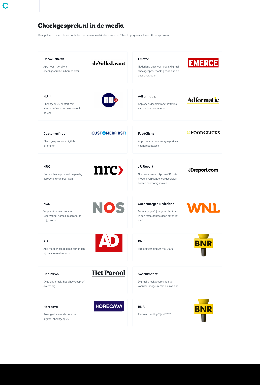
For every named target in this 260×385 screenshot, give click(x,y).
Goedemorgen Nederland (156, 204)
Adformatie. (147, 96)
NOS (46, 204)
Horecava (50, 307)
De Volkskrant (54, 59)
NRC (46, 166)
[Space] (21, 6)
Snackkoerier (148, 274)
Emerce (143, 59)
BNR (141, 241)
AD (45, 241)
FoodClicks (146, 134)
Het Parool (51, 274)
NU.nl (47, 96)
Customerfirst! (54, 134)
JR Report (145, 166)
